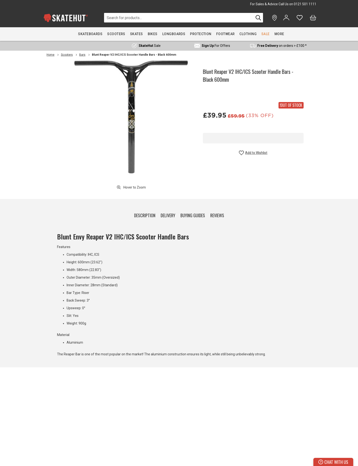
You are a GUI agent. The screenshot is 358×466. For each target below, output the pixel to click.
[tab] (144, 214)
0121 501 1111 (305, 4)
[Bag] (313, 17)
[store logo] (66, 18)
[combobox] (179, 17)
